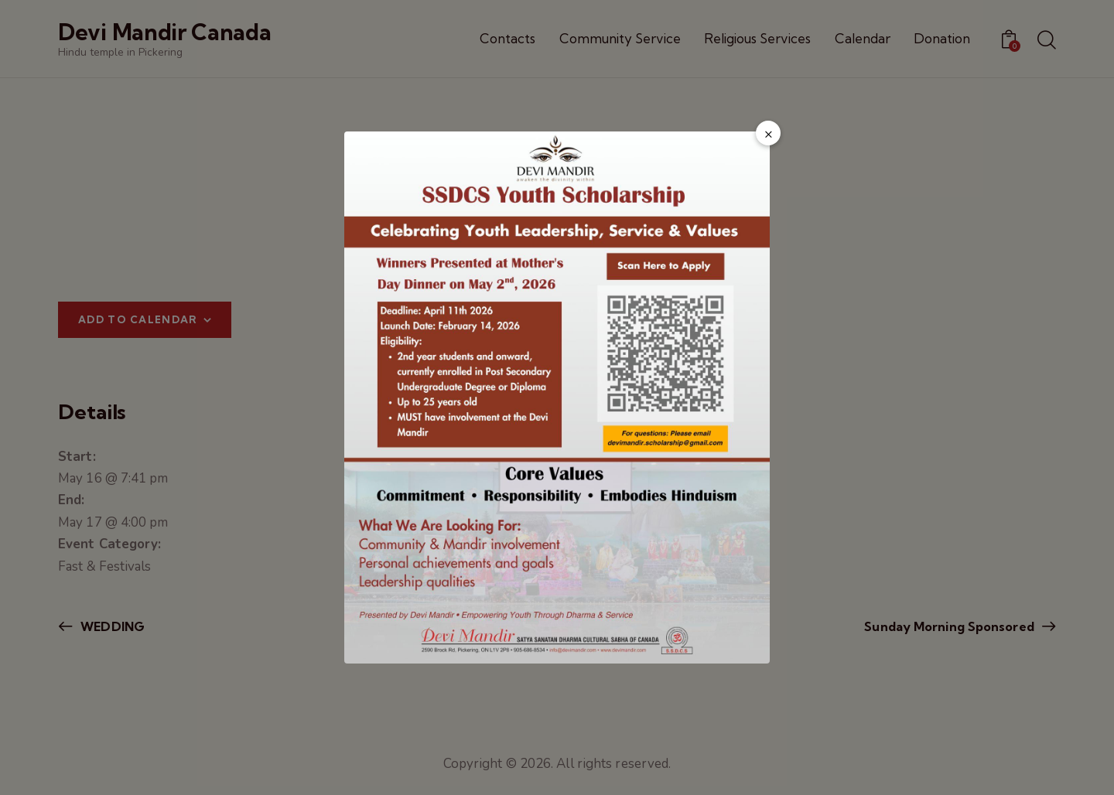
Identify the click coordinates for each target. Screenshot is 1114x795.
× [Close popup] (768, 134)
